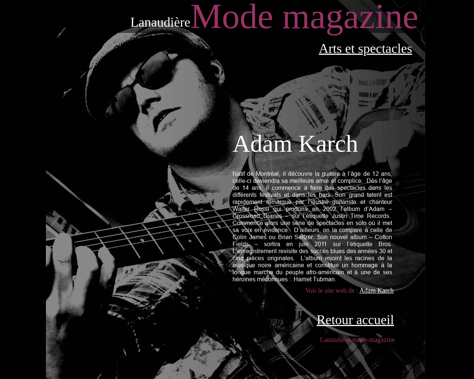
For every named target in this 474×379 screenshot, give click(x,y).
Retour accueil (355, 319)
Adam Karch (377, 290)
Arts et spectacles (365, 48)
